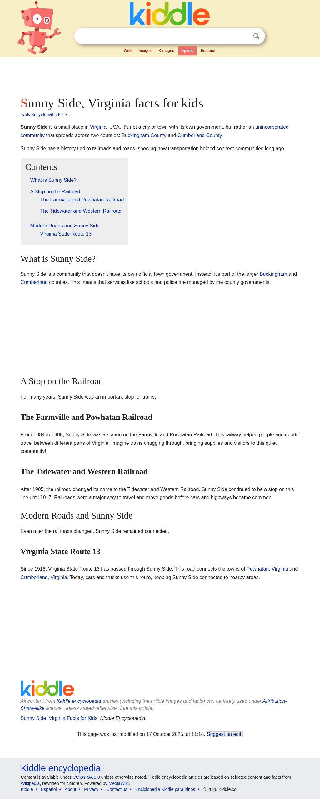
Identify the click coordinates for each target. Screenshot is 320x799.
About (70, 789)
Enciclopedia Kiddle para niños (165, 789)
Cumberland (34, 282)
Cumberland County (200, 135)
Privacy (91, 789)
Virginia (98, 127)
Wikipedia (30, 783)
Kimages (166, 50)
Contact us (117, 789)
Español (208, 50)
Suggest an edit (224, 734)
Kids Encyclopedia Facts (44, 114)
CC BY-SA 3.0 (86, 777)
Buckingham (273, 274)
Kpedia (187, 50)
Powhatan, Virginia (267, 569)
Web (128, 50)
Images (145, 50)
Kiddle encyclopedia (79, 701)
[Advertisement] (160, 75)
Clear (243, 36)
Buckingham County (144, 135)
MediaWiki (119, 783)
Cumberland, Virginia (44, 577)
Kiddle (27, 789)
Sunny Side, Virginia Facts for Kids (59, 718)
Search (256, 36)
